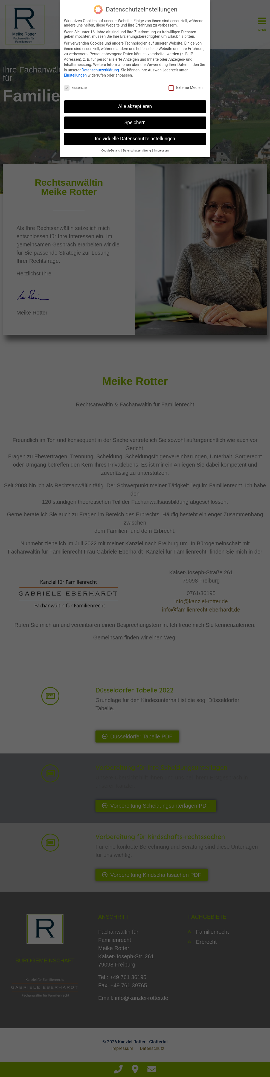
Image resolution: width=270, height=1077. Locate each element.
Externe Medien (185, 87)
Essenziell (76, 87)
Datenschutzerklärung (100, 69)
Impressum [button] (161, 150)
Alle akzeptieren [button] (135, 106)
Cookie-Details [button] (111, 150)
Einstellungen (75, 74)
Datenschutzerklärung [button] (137, 150)
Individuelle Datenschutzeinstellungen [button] (135, 138)
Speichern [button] (135, 122)
